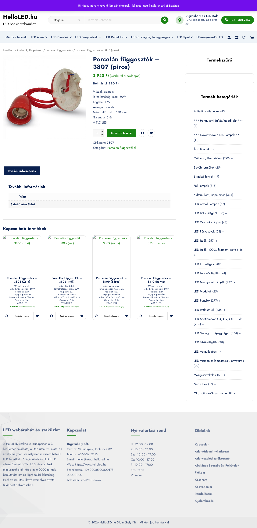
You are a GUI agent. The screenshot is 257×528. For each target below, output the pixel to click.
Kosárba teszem (121, 133)
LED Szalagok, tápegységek (150, 37)
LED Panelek (60, 37)
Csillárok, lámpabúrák (30, 50)
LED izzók (38, 37)
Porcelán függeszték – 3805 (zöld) (22, 280)
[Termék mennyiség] (98, 133)
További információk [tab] (21, 171)
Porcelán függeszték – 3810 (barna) (156, 280)
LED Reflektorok (116, 37)
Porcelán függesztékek (59, 50)
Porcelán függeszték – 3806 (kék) (67, 280)
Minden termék (16, 37)
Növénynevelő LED (209, 37)
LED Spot (183, 37)
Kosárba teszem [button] (22, 316)
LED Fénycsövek (86, 37)
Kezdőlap (8, 50)
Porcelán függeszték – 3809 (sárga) (111, 280)
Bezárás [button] (174, 5)
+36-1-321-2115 (237, 20)
